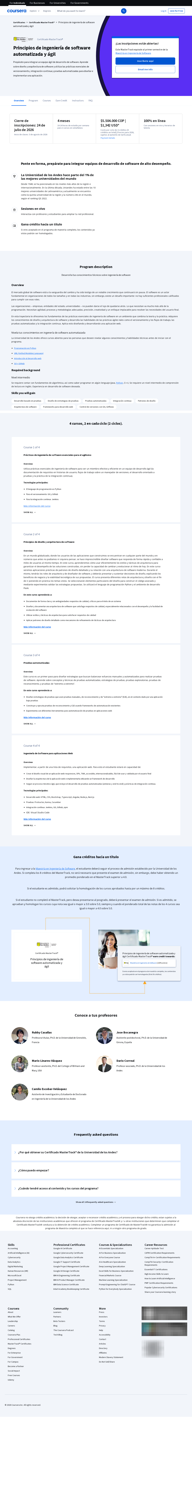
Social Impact (14, 1370)
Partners (57, 1316)
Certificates (19, 22)
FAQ (90, 100)
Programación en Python (25, 348)
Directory (103, 1348)
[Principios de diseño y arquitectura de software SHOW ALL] (30, 633)
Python (119, 382)
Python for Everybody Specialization (115, 1289)
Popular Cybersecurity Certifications (161, 1287)
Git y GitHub (19, 363)
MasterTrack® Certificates (19, 1343)
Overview (19, 100)
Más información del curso (37, 506)
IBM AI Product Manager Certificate (69, 1280)
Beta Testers (59, 1321)
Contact (102, 1339)
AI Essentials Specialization (111, 1248)
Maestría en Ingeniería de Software (133, 53)
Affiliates (103, 1352)
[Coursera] (16, 11)
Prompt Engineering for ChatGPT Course (117, 1284)
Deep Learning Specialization (112, 1266)
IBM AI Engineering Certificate (66, 1275)
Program (33, 100)
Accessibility (104, 1334)
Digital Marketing (15, 1266)
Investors (103, 1316)
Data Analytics (14, 1262)
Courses (47, 100)
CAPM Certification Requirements (159, 1253)
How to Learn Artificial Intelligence (160, 1278)
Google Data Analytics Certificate (68, 1257)
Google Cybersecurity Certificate (68, 1253)
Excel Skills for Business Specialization (116, 1271)
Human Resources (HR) (18, 1271)
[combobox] (84, 11)
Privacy (102, 1325)
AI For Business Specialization (112, 1253)
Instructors (78, 100)
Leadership (13, 1321)
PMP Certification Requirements (159, 1283)
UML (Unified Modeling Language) (29, 353)
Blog (55, 1325)
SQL (9, 1289)
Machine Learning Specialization (113, 1280)
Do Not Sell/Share (107, 1361)
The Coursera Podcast (63, 1330)
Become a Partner (16, 1366)
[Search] (123, 11)
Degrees (12, 1348)
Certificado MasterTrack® (42, 22)
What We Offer (14, 1316)
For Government (15, 1357)
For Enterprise (14, 1352)
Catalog (11, 1330)
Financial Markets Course (110, 1275)
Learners (57, 1312)
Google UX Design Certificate (66, 1271)
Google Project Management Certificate (71, 1266)
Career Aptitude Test (154, 1248)
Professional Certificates (19, 1339)
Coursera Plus (14, 1334)
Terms (102, 1321)
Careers (11, 1325)
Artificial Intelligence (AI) (18, 1253)
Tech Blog (57, 1334)
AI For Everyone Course (109, 1257)
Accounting (13, 1248)
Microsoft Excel (14, 1275)
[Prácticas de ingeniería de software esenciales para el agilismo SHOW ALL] (30, 512)
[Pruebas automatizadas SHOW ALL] (30, 723)
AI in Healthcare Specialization (112, 1262)
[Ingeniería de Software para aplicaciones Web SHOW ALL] (30, 825)
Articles (102, 1343)
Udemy (11, 1379)
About (10, 1312)
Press (101, 1312)
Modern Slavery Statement (111, 1357)
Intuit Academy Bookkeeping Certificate (71, 1289)
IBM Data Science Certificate (66, 1284)
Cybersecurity (14, 1257)
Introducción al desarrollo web (27, 358)
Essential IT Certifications (156, 1269)
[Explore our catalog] (35, 11)
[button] (47, 11)
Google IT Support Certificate (66, 1262)
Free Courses (14, 1375)
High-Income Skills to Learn (157, 1274)
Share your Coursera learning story (160, 1292)
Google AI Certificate (62, 1248)
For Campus (13, 1361)
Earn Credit (61, 100)
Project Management (17, 1280)
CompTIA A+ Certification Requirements (162, 1257)
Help (101, 1330)
